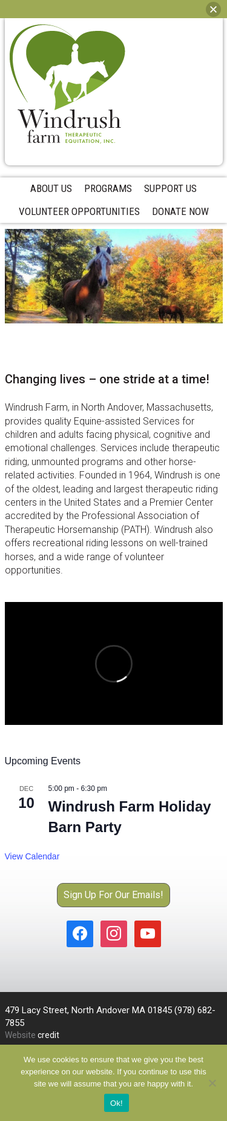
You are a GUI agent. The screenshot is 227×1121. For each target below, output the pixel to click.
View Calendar (32, 856)
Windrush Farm (67, 84)
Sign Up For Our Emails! (113, 895)
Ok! (116, 1103)
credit (48, 1035)
